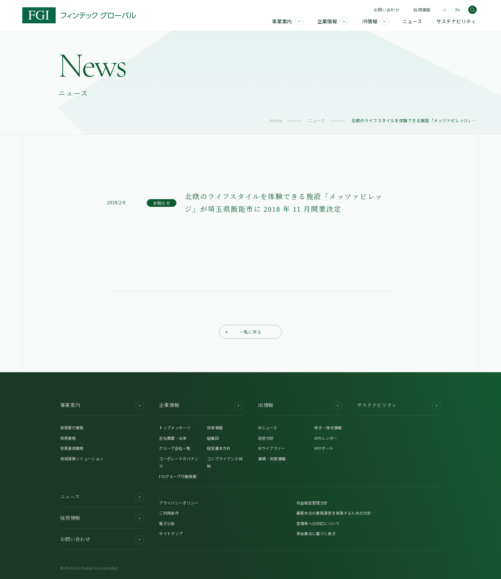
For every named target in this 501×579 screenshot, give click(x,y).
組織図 (213, 438)
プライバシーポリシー (178, 503)
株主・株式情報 (328, 427)
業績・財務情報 (272, 458)
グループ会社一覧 (174, 448)
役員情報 (215, 427)
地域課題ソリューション (82, 458)
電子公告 (167, 523)
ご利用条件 (169, 513)
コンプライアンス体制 (224, 462)
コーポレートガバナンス (178, 462)
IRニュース (267, 427)
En (457, 10)
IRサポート (323, 448)
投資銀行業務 (72, 427)
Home (276, 120)
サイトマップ (171, 533)
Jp (444, 10)
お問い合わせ (386, 10)
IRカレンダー (325, 438)
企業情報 (201, 405)
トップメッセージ (175, 427)
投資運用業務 (72, 448)
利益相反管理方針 (312, 503)
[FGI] (79, 15)
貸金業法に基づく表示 (316, 533)
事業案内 (102, 405)
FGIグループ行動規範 (178, 476)
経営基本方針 (219, 448)
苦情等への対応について (318, 523)
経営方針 (266, 438)
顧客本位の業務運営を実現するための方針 (333, 513)
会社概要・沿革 (172, 438)
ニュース (316, 120)
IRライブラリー (271, 448)
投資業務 (68, 438)
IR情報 (300, 405)
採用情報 (421, 10)
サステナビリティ (399, 405)
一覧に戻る (243, 332)
